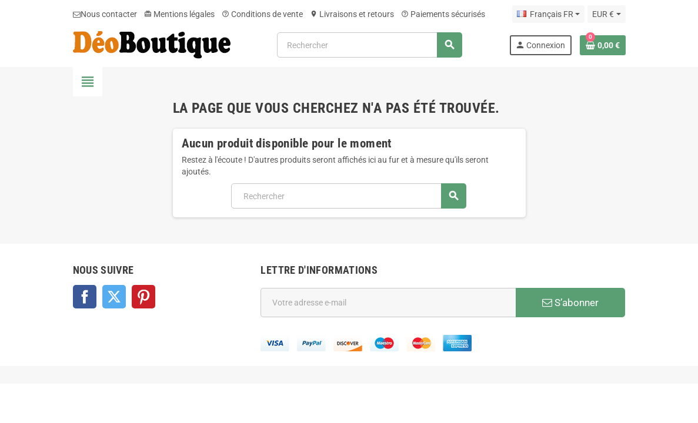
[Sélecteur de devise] (606, 14)
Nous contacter (105, 14)
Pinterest (143, 296)
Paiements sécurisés (443, 14)
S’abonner (570, 302)
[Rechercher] (369, 45)
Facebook (84, 296)
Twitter (114, 296)
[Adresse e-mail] (388, 302)
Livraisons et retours (352, 14)
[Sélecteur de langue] (548, 14)
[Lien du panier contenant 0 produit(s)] (603, 45)
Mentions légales (179, 14)
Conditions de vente (262, 14)
